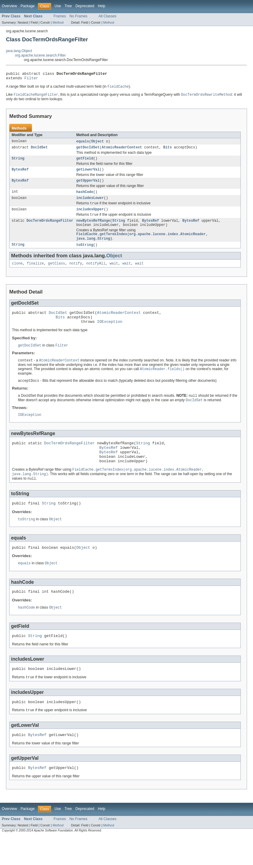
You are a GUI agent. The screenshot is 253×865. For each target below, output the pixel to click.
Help (101, 6)
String (18, 162)
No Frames (79, 16)
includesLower (90, 203)
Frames (59, 16)
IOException (109, 334)
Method (58, 22)
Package (28, 6)
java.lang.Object (19, 51)
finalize (35, 273)
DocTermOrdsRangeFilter (50, 228)
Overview (9, 6)
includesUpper (90, 216)
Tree (68, 6)
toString (84, 254)
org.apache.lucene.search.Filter (40, 55)
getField (84, 162)
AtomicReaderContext (122, 150)
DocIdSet (39, 150)
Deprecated (85, 6)
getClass (56, 273)
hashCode (84, 197)
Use (57, 6)
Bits (167, 150)
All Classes (107, 16)
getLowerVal (87, 173)
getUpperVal (87, 185)
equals (82, 144)
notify (75, 273)
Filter (31, 79)
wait (114, 273)
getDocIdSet (87, 150)
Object (97, 144)
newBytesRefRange (93, 228)
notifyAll (95, 273)
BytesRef (20, 173)
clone (17, 273)
